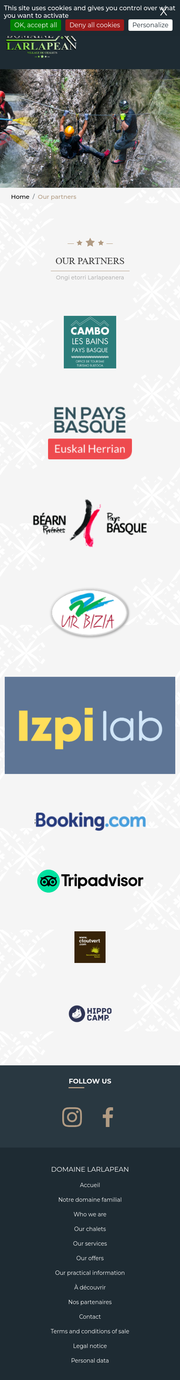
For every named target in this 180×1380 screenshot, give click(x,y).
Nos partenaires (89, 1302)
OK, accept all (35, 25)
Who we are (90, 1214)
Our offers (90, 1258)
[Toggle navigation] (169, 52)
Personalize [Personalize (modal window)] (150, 25)
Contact (90, 1316)
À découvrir (90, 1287)
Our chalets (90, 1229)
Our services (90, 1243)
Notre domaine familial (90, 1199)
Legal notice (90, 1346)
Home (20, 196)
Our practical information (90, 1272)
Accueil (90, 1185)
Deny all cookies (94, 25)
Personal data (90, 1360)
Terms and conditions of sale (90, 1331)
